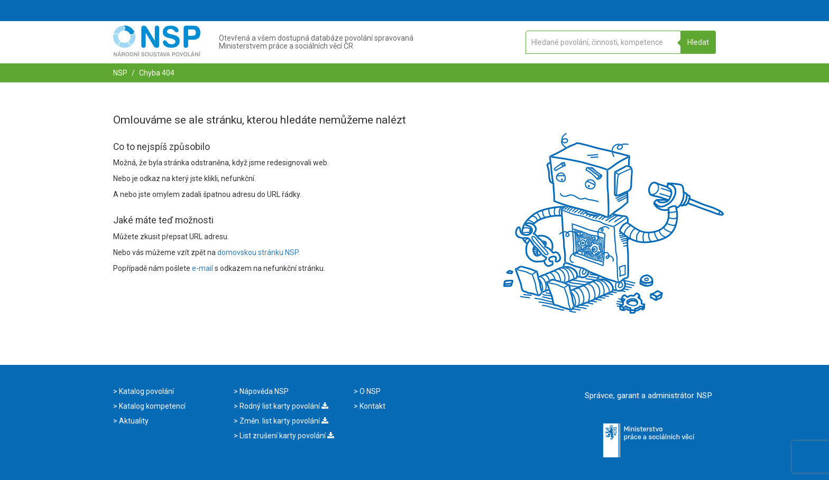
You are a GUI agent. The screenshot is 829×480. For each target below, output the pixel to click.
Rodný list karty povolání (283, 406)
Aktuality (133, 421)
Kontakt (371, 406)
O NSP (369, 391)
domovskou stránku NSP (257, 252)
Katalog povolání (145, 391)
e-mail (202, 268)
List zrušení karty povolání (286, 435)
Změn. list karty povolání (283, 421)
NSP (120, 73)
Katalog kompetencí (151, 406)
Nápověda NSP (263, 391)
